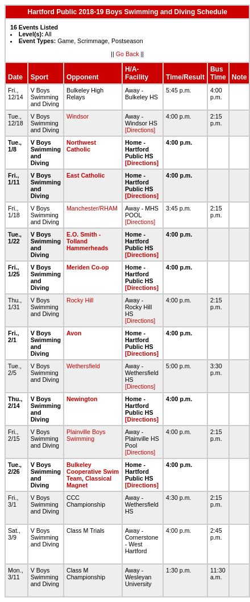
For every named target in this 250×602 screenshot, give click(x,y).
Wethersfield (83, 366)
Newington (81, 398)
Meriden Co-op (87, 267)
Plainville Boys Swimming (86, 435)
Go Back (127, 53)
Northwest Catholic (81, 146)
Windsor (77, 116)
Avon (73, 333)
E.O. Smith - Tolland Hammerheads (87, 241)
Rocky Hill (79, 300)
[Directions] (140, 130)
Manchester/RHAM (92, 208)
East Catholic (85, 175)
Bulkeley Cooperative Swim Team (92, 471)
